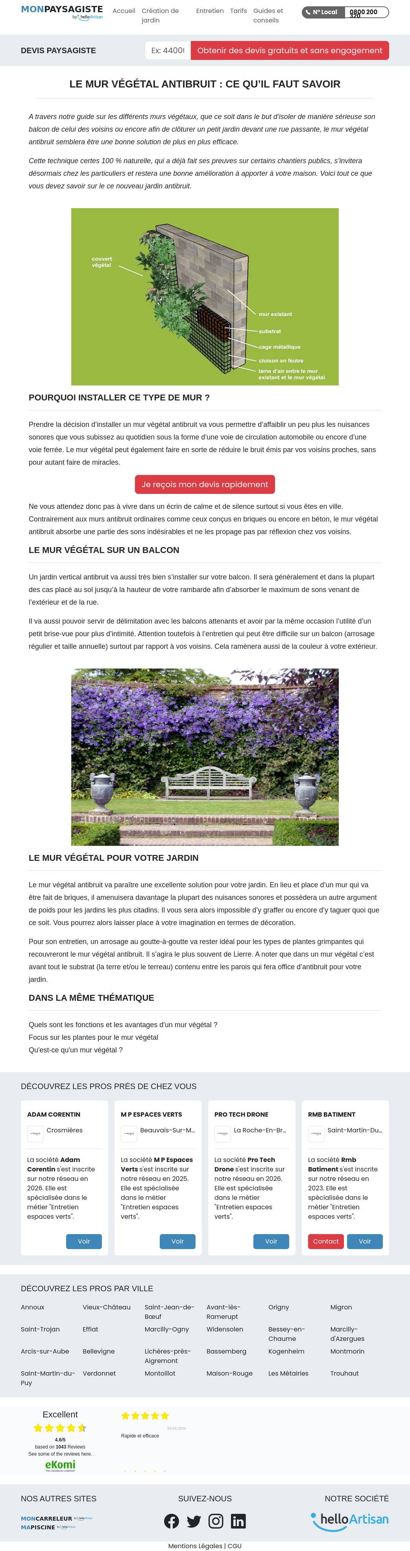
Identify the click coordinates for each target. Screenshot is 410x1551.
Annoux (32, 1307)
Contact (326, 1241)
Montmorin (348, 1351)
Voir (84, 1241)
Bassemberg (226, 1351)
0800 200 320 (363, 13)
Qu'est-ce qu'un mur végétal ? (76, 1050)
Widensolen (225, 1329)
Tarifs (238, 10)
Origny (278, 1307)
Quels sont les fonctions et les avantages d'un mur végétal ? (123, 1025)
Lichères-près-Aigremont (168, 1356)
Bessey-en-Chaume (286, 1334)
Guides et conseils (268, 15)
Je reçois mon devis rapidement (205, 484)
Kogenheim (286, 1351)
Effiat (90, 1329)
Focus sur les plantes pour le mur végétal (93, 1037)
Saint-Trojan (40, 1329)
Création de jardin (160, 15)
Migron (341, 1307)
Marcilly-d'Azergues (348, 1334)
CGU (235, 1546)
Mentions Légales (195, 1546)
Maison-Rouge (230, 1373)
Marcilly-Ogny (167, 1329)
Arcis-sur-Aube (45, 1351)
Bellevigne (99, 1351)
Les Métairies (288, 1373)
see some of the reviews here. (60, 1454)
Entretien (210, 10)
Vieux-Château (107, 1307)
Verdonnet (99, 1373)
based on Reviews (60, 1443)
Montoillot (160, 1373)
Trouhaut (345, 1373)
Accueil (124, 10)
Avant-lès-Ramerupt (223, 1312)
